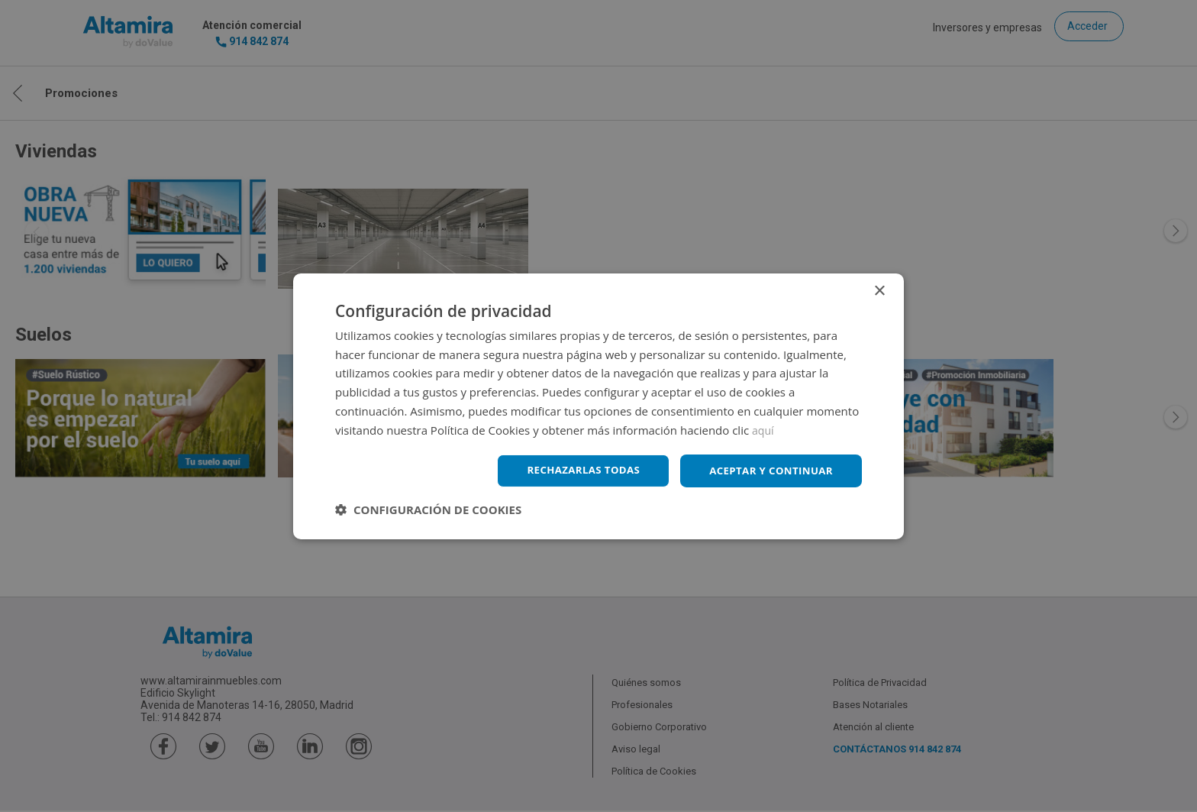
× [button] (879, 290)
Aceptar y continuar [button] (767, 470)
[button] (428, 510)
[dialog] (598, 406)
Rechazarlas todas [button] (573, 470)
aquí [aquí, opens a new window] (764, 428)
